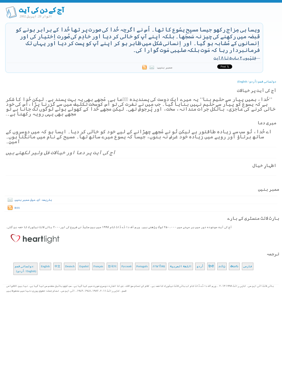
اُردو (200, 266)
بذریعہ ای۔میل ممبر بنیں (29, 199)
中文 (57, 266)
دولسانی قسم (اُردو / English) (256, 81)
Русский (126, 266)
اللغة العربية (181, 266)
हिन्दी (211, 266)
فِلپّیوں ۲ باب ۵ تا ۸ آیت (235, 58)
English (45, 266)
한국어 (112, 266)
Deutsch (70, 266)
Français (98, 266)
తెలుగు (234, 266)
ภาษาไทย (159, 266)
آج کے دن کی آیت (42, 10)
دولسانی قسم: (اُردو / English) (25, 269)
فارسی (247, 266)
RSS (17, 207)
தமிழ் (222, 266)
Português (142, 266)
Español (84, 266)
